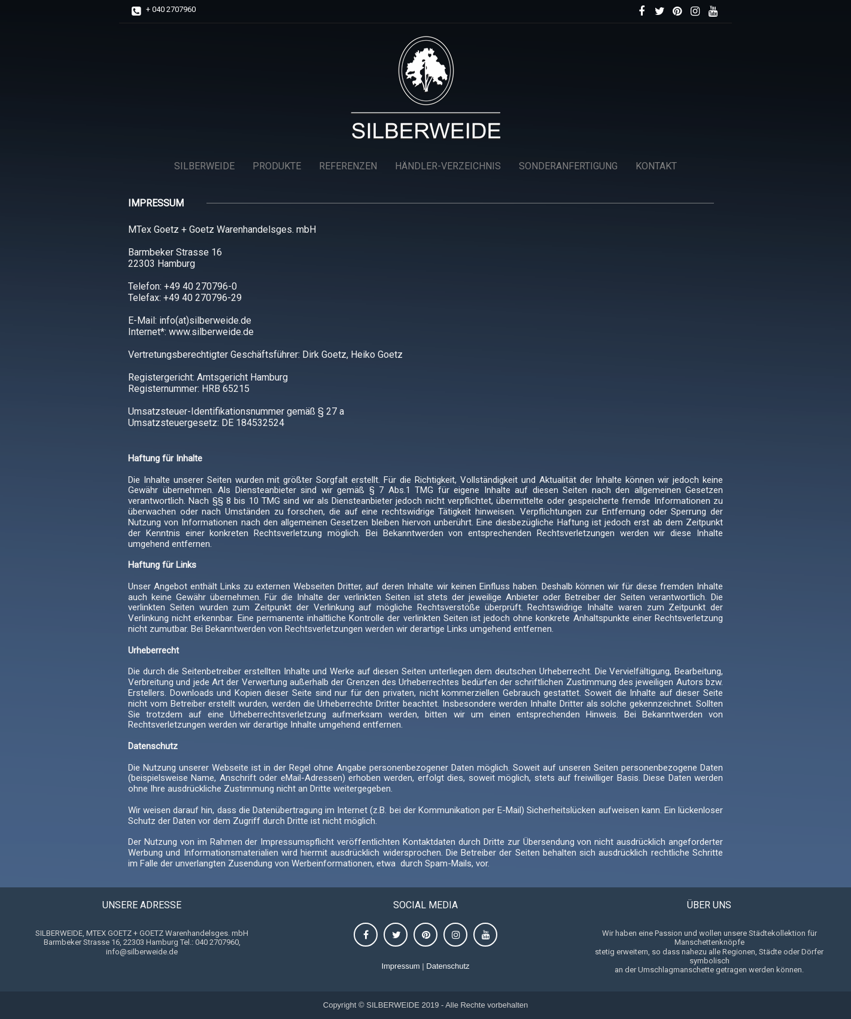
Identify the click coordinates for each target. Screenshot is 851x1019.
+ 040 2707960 (171, 9)
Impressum (400, 966)
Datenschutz (447, 966)
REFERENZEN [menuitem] (348, 166)
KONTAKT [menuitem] (656, 166)
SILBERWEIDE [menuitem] (204, 166)
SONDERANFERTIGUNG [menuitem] (568, 166)
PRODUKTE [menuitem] (277, 166)
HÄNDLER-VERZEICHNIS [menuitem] (448, 166)
